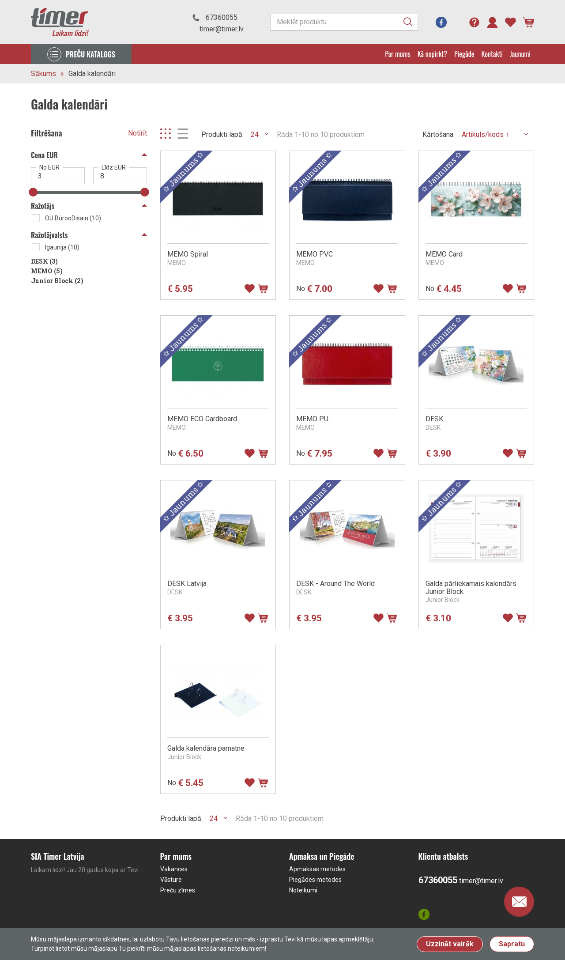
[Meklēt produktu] (344, 22)
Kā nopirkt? (432, 54)
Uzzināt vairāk (450, 944)
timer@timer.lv (222, 29)
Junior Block (57, 280)
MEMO (47, 271)
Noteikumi (303, 890)
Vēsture (171, 879)
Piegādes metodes (315, 879)
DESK (44, 261)
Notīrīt (137, 133)
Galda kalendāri (92, 73)
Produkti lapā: (222, 134)
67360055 (221, 17)
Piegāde (464, 54)
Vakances (174, 869)
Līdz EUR (114, 167)
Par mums (397, 54)
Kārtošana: (438, 134)
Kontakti (492, 54)
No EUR (49, 167)
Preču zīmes (177, 890)
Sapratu (512, 944)
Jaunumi (520, 54)
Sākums (43, 73)
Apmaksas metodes (317, 869)
